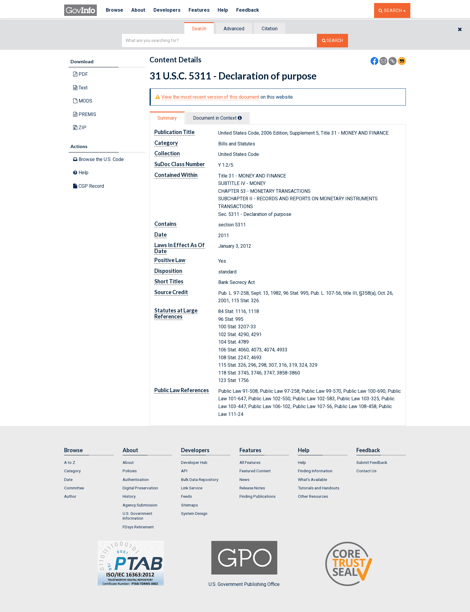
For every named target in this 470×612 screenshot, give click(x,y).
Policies (130, 470)
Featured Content (255, 470)
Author (70, 496)
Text (80, 88)
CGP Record (88, 186)
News (244, 479)
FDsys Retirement (138, 526)
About (139, 10)
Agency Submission (140, 505)
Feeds (186, 496)
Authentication (136, 479)
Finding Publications (257, 496)
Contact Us (366, 470)
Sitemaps (189, 505)
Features (200, 10)
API (184, 470)
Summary (167, 118)
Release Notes (252, 487)
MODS (82, 101)
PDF (80, 74)
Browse (114, 10)
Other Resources (313, 496)
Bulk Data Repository (199, 479)
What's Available (312, 479)
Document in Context (217, 118)
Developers (168, 10)
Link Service (191, 487)
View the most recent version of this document (210, 97)
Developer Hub (194, 462)
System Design (194, 513)
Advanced (234, 28)
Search (199, 28)
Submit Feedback (371, 462)
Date (68, 479)
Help (225, 10)
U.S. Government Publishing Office (244, 564)
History (129, 496)
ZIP (79, 127)
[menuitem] (89, 462)
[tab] (199, 28)
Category (72, 470)
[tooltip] (240, 117)
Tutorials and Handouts (318, 487)
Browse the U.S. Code (98, 159)
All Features (249, 462)
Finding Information (315, 470)
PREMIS (84, 114)
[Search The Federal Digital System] (332, 40)
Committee (74, 487)
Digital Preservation (140, 487)
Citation (270, 28)
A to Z (69, 462)
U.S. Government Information (137, 516)
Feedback (250, 10)
